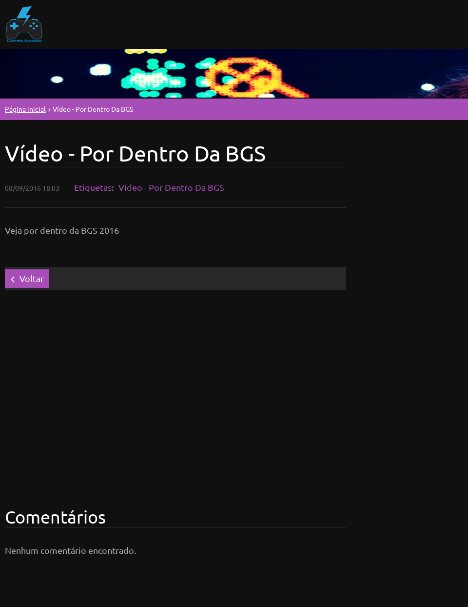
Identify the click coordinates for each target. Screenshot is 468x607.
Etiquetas (93, 187)
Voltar (32, 278)
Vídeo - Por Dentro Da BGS (171, 187)
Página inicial (25, 108)
